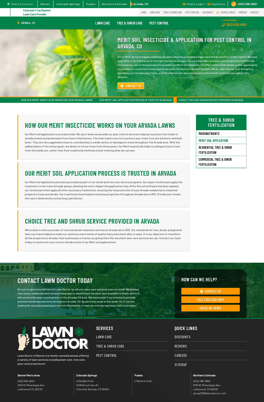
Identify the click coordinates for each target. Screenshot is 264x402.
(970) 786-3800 (201, 381)
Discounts (208, 12)
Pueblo (90, 4)
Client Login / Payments (204, 4)
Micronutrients (209, 134)
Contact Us (130, 86)
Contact (254, 12)
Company (242, 12)
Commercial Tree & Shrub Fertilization (215, 161)
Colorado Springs (68, 4)
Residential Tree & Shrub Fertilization (215, 149)
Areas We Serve (211, 308)
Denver (45, 4)
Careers (181, 355)
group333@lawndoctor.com (209, 393)
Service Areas (225, 12)
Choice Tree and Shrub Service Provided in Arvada (210, 100)
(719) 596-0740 (84, 381)
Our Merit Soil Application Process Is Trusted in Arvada (135, 100)
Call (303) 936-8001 (210, 300)
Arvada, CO (141, 4)
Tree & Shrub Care (172, 12)
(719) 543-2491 (143, 381)
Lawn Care (155, 12)
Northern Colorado (114, 4)
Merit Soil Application (213, 140)
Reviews (181, 346)
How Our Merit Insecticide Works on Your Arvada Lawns (57, 100)
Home (143, 12)
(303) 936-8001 (244, 4)
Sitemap (181, 364)
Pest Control (192, 12)
